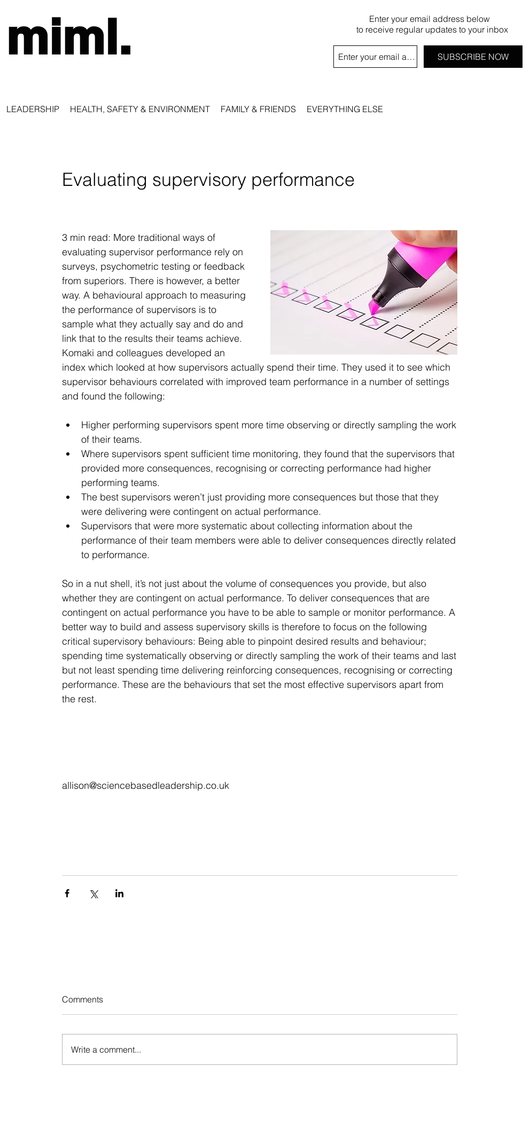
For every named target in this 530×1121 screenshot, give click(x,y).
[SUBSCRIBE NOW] (473, 56)
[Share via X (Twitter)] (93, 893)
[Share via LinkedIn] (119, 893)
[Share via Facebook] (67, 893)
